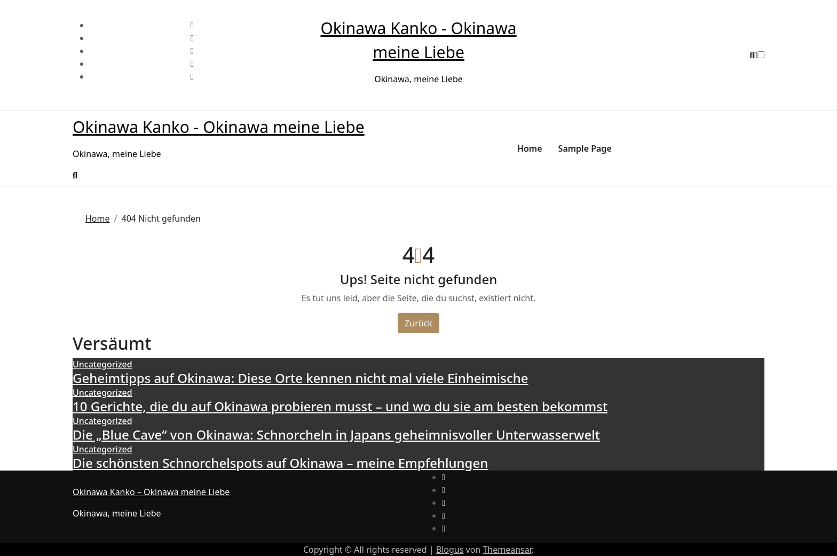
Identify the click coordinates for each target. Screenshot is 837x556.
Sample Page (585, 148)
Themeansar (507, 549)
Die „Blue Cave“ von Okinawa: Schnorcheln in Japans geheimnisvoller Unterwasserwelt (336, 434)
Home (529, 148)
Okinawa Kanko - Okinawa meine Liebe (219, 127)
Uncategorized (102, 364)
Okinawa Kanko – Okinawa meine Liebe (151, 492)
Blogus (450, 549)
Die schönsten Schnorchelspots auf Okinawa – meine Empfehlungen (280, 463)
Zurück (418, 323)
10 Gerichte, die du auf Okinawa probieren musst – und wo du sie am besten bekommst (340, 406)
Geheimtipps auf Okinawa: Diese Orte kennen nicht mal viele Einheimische (300, 378)
